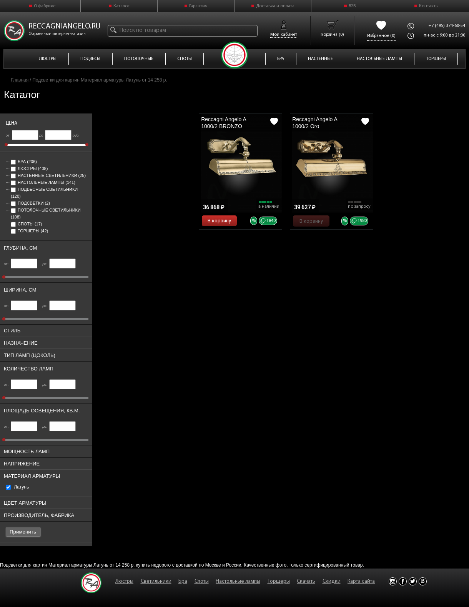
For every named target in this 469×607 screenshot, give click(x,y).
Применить (23, 532)
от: (20, 264)
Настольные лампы (43, 182)
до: (59, 264)
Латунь (17, 487)
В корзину (219, 220)
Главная (20, 80)
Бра (24, 161)
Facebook (403, 581)
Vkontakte (423, 581)
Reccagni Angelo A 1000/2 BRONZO (223, 122)
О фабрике (44, 6)
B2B (352, 6)
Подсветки (30, 203)
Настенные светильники (48, 175)
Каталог (121, 6)
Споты (26, 224)
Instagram (393, 581)
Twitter (413, 581)
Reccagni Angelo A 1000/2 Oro (314, 122)
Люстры (29, 168)
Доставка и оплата (275, 6)
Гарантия (198, 6)
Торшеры (29, 230)
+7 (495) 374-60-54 (447, 25)
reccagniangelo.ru (64, 26)
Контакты (429, 6)
